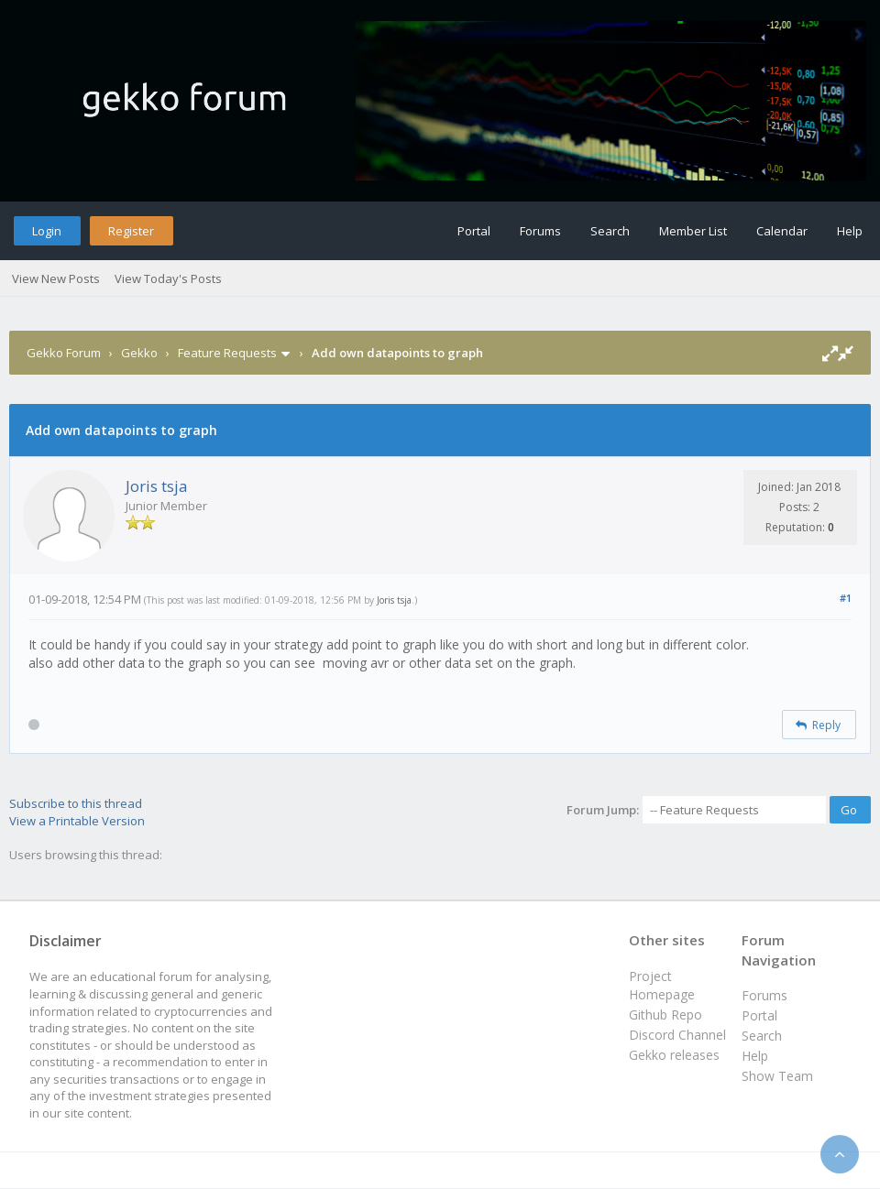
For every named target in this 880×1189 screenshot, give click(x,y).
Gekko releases (674, 1055)
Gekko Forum (64, 352)
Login (46, 231)
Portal (473, 231)
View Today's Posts (168, 278)
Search (610, 231)
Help (850, 231)
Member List (693, 231)
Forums (540, 231)
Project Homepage (662, 985)
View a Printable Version (77, 821)
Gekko (139, 352)
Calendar (782, 231)
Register (131, 231)
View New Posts (56, 278)
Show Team (777, 1076)
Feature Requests (227, 352)
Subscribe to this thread (75, 803)
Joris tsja (157, 485)
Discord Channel (677, 1034)
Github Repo (665, 1014)
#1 (846, 598)
